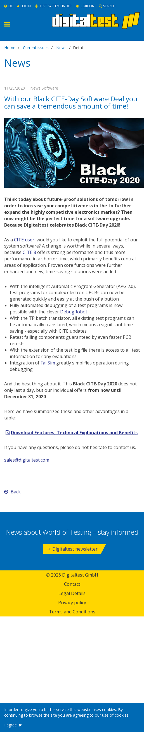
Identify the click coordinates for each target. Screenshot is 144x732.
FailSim (48, 363)
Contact (72, 584)
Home (9, 47)
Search (107, 6)
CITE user (24, 240)
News (61, 47)
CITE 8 (29, 252)
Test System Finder (53, 6)
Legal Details (72, 593)
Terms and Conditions (72, 612)
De (8, 6)
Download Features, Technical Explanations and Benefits (74, 432)
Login (24, 6)
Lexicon (85, 6)
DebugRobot (73, 312)
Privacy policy (72, 602)
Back (12, 492)
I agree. (13, 725)
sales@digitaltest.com (26, 460)
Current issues (36, 47)
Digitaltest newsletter (72, 549)
